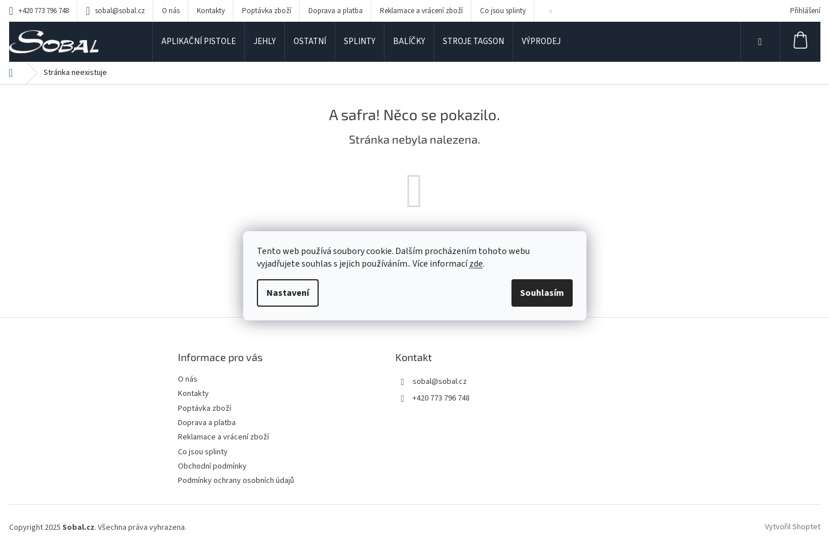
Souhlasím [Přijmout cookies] (542, 293)
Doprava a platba (335, 11)
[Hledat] (760, 42)
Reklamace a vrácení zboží (421, 11)
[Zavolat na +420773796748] (39, 11)
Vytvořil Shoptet (792, 527)
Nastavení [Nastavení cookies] (288, 293)
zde (476, 263)
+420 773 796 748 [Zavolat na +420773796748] (441, 398)
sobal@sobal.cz (439, 381)
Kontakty (211, 11)
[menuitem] (198, 42)
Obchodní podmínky (212, 466)
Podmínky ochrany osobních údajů (236, 480)
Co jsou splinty (503, 11)
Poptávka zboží (266, 11)
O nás (171, 11)
